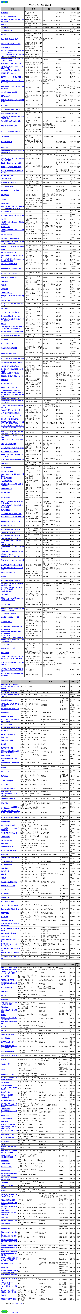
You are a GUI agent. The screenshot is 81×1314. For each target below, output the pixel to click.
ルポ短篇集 (4, 281)
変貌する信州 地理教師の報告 (10, 909)
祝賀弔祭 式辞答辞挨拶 (8, 788)
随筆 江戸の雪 (5, 771)
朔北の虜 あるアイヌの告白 (9, 692)
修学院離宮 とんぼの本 (8, 525)
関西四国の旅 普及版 (7, 980)
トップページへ (13, 1312)
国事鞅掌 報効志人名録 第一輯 (10, 398)
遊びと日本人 (5, 1115)
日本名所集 (4, 27)
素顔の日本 (4, 285)
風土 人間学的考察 (6, 864)
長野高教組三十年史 (7, 1264)
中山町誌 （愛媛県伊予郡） (9, 882)
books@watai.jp (17, 1303)
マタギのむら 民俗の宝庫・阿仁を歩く (12, 215)
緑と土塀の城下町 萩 (7, 186)
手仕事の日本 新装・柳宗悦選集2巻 (11, 362)
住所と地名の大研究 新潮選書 (10, 238)
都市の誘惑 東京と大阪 (8, 825)
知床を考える (5, 1187)
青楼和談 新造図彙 (7, 1095)
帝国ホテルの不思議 (7, 740)
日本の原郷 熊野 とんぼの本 (9, 538)
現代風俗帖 (4, 339)
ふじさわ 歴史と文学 (7, 175)
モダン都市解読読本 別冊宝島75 (10, 413)
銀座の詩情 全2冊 (6, 791)
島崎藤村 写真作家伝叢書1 (9, 1245)
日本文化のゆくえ (6, 293)
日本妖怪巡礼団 (5, 1164)
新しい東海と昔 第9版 (7, 901)
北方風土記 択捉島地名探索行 (10, 817)
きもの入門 (4, 917)
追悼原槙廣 (4, 1267)
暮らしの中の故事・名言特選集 (10, 580)
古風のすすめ (5, 995)
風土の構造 (4, 843)
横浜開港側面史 (5, 821)
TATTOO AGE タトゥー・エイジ (11, 416)
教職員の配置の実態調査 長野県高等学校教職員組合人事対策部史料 (9, 1253)
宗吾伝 (3, 155)
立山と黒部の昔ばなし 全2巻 (9, 39)
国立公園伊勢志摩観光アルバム (10, 109)
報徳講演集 (4, 380)
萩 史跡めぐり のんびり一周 (9, 182)
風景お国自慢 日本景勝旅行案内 (10, 335)
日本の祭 (4, 1026)
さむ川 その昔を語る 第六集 (9, 905)
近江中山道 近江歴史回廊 (8, 444)
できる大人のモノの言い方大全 (10, 273)
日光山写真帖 (5, 889)
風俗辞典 (3, 767)
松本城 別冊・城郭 (6, 591)
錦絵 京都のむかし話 (7, 846)
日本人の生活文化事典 (7, 1137)
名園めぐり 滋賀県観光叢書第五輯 (11, 167)
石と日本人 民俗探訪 (7, 471)
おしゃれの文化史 (6, 987)
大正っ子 (3, 878)
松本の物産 (4, 105)
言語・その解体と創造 (7, 1134)
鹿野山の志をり (5, 96)
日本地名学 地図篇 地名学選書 (10, 617)
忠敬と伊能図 (5, 653)
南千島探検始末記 (6, 467)
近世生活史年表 (5, 1170)
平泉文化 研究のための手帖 (9, 92)
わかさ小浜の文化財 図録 (8, 353)
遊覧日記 (3, 324)
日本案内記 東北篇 (6, 30)
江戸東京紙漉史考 (6, 622)
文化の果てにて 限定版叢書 (9, 348)
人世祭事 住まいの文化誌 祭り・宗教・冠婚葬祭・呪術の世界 (9, 1104)
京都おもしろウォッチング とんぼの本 (12, 560)
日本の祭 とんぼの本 (7, 544)
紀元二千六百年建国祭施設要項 (10, 131)
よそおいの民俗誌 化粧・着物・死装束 (12, 459)
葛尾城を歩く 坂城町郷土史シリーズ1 (12, 376)
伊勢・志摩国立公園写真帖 (9, 113)
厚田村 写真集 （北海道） (8, 933)
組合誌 (3, 1069)
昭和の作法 (4, 803)
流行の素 (4, 1030)
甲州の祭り (4, 1059)
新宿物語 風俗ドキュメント (9, 73)
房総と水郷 (4, 737)
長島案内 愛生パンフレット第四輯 (11, 163)
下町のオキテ (5, 308)
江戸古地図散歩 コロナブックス (10, 510)
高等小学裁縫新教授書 (7, 1051)
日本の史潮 (4, 784)
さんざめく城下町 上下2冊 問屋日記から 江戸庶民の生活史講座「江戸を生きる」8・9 (12, 427)
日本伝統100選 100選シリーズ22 (10, 316)
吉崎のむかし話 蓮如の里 (9, 1055)
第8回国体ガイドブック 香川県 (10, 190)
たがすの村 (4, 594)
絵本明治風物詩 (5, 497)
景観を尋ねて (5, 1007)
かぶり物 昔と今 (7, 1064)
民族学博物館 (5, 1161)
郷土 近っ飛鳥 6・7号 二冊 (9, 387)
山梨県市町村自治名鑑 (7, 1034)
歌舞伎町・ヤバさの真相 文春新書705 (12, 77)
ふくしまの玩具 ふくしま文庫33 (10, 70)
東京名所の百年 (5, 629)
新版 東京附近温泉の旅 (8, 734)
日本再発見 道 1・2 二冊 (8, 648)
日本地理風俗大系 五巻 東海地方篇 (11, 626)
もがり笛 (3, 1190)
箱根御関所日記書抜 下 (8, 798)
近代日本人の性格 (6, 724)
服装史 (3, 1015)
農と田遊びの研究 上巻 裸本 (9, 452)
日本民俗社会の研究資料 (8, 850)
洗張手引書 (4, 147)
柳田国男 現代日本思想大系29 (10, 366)
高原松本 (3, 34)
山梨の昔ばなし (5, 47)
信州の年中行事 (5, 1223)
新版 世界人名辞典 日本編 (8, 1299)
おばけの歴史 (5, 203)
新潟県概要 (4, 13)
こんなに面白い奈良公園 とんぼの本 (12, 551)
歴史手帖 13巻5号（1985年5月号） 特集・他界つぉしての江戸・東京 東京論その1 (12, 394)
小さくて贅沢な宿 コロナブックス (11, 514)
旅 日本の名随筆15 (6, 211)
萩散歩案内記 (5, 195)
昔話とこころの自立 (7, 1185)
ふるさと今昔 (5, 893)
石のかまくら (5, 897)
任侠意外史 (4, 219)
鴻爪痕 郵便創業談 (6, 481)
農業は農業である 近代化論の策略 (11, 268)
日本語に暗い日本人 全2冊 (9, 833)
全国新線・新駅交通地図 (8, 1292)
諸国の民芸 (4, 463)
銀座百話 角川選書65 (7, 234)
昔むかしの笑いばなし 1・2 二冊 (10, 44)
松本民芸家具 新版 (6, 489)
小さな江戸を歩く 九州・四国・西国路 (12, 448)
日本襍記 (3, 199)
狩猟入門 (3, 1144)
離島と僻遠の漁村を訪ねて (9, 277)
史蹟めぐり (4, 24)
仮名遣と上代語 (5, 492)
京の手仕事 (4, 991)
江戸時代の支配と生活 (7, 1042)
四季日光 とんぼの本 (7, 554)
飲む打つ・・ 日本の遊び (8, 1124)
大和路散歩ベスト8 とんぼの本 (10, 556)
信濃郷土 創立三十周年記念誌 (10, 373)
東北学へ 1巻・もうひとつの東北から (12, 331)
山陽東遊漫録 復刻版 (7, 920)
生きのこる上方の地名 (7, 1290)
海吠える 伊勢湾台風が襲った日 (10, 252)
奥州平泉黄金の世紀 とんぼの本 (10, 521)
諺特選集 (3, 576)
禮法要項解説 (5, 1082)
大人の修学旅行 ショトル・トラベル (12, 410)
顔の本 (3, 249)
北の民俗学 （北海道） (8, 1074)
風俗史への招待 (5, 227)
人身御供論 (4, 854)
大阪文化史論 (5, 871)
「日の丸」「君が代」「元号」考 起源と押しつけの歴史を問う (10, 812)
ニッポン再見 (5, 976)
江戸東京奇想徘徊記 (7, 748)
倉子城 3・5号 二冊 (6, 384)
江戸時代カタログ (6, 644)
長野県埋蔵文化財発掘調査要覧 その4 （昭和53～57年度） (9, 1241)
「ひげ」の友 (5, 136)
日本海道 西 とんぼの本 (8, 532)
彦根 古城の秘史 (6, 178)
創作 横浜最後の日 (6, 700)
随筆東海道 (4, 730)
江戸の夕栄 (4, 776)
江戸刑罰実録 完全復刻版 (8, 613)
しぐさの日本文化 (6, 1118)
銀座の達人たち (5, 300)
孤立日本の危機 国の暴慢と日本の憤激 (12, 358)
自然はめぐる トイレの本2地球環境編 (12, 246)
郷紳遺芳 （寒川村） (7, 716)
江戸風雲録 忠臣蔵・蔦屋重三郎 (10, 390)
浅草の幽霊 (4, 289)
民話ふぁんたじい (6, 1167)
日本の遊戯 (4, 868)
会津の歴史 (4, 874)
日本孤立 (3, 744)
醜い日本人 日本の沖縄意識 (9, 264)
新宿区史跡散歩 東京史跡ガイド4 (11, 63)
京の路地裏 (4, 999)
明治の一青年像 (5, 755)
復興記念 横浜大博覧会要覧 (9, 126)
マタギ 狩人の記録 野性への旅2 (10, 727)
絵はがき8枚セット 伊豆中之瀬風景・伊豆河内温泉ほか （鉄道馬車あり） (10, 686)
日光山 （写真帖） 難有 (8, 1200)
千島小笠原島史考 (6, 840)
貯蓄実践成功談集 (6, 142)
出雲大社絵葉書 (5, 690)
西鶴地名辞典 (5, 1097)
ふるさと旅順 (5, 936)
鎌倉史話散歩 (5, 1141)
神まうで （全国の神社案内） (10, 16)
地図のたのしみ (5, 1121)
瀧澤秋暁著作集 (5, 1228)
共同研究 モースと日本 (8, 886)
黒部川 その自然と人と (8, 572)
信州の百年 (4, 1217)
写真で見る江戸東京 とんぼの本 (10, 529)
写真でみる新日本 (6, 604)
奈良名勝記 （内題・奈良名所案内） (12, 121)
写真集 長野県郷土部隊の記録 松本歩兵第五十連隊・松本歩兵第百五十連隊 (9, 1259)
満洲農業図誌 (5, 913)
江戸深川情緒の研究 (7, 861)
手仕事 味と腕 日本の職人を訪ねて (11, 565)
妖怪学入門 (4, 1182)
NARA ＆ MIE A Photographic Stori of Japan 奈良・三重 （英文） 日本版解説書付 (12, 669)
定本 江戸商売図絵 (6, 478)
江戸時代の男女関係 (7, 781)
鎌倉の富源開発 (5, 1038)
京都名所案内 (5, 712)
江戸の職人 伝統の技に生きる (10, 312)
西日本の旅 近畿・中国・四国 (10, 709)
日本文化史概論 (5, 837)
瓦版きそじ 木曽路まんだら (9, 1220)
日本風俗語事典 (5, 1109)
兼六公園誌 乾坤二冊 (7, 1100)
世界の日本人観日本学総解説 (9, 419)
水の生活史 (4, 1295)
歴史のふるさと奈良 (7, 343)
